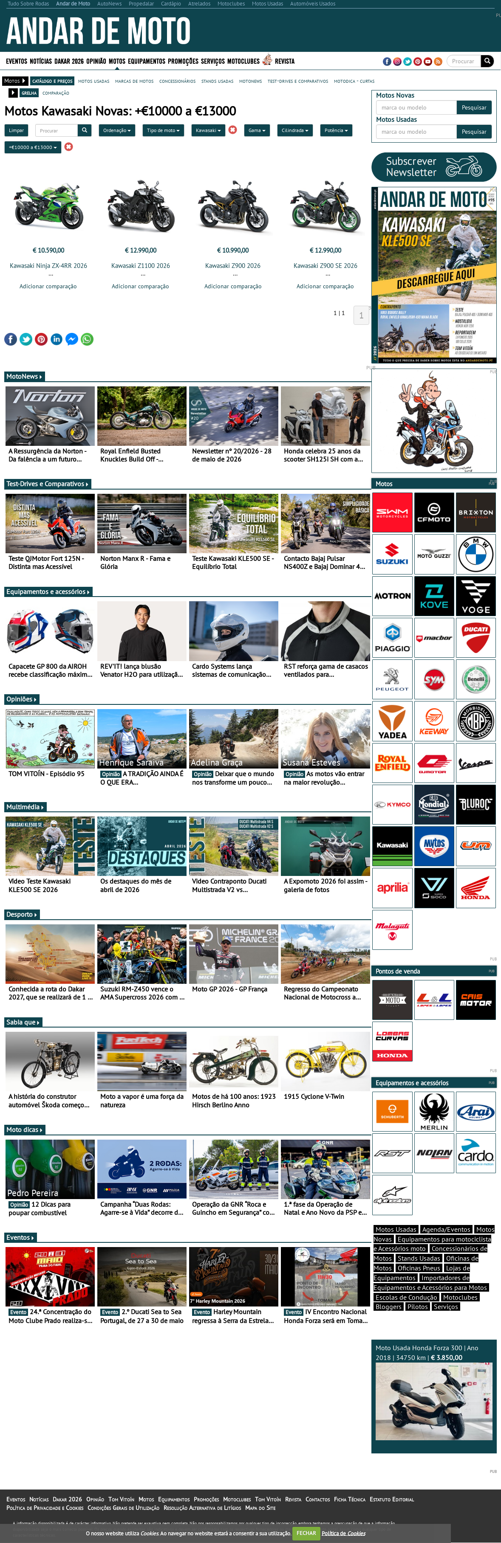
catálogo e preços (52, 80)
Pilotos (418, 1306)
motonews (250, 80)
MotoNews (24, 376)
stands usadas (217, 80)
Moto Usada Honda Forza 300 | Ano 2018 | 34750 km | (434, 1391)
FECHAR (306, 1533)
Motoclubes (243, 60)
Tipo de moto (163, 130)
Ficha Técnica (349, 1499)
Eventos (16, 60)
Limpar (16, 130)
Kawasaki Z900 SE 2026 (325, 266)
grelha (29, 92)
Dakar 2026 (69, 60)
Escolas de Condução (406, 1297)
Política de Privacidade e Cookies (44, 1508)
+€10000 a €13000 (33, 147)
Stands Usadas (419, 1258)
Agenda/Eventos (446, 1229)
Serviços (213, 60)
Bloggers (389, 1306)
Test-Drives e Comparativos (47, 483)
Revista (284, 60)
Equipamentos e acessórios (48, 591)
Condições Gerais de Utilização (123, 1508)
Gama (257, 130)
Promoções (183, 60)
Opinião (96, 60)
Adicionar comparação (48, 286)
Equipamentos (146, 60)
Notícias (41, 60)
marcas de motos (134, 80)
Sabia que (23, 1022)
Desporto (22, 914)
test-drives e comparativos (298, 80)
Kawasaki (208, 130)
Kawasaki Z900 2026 (232, 266)
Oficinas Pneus (419, 1268)
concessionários (177, 80)
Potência (336, 130)
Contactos (318, 1499)
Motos (117, 60)
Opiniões (21, 699)
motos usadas (93, 80)
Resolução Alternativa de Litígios (202, 1508)
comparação (55, 92)
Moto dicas (24, 1129)
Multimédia (25, 806)
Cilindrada (295, 130)
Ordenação (117, 130)
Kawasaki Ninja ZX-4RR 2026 (48, 266)
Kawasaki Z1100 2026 (140, 266)
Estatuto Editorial (392, 1499)
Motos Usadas (396, 1229)
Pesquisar (474, 107)
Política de (343, 1533)
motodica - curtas (354, 80)
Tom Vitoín (121, 1499)
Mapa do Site (260, 1508)
